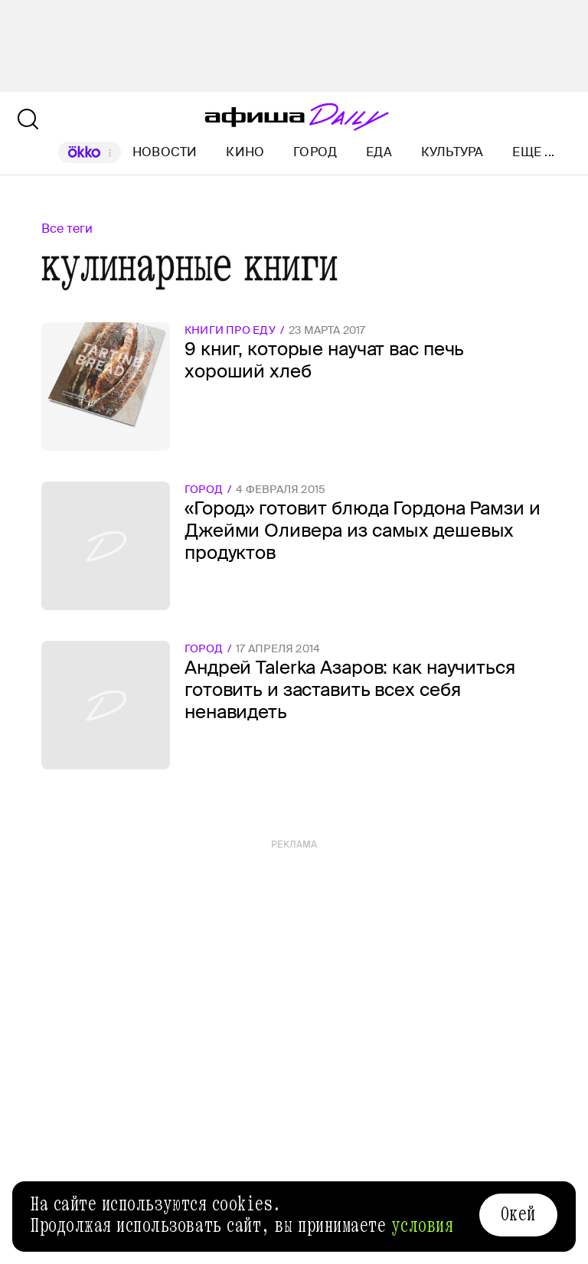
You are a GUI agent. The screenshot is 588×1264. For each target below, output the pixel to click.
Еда (379, 152)
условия (422, 1226)
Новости (165, 152)
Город (315, 152)
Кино (245, 152)
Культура (452, 152)
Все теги (67, 228)
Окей (518, 1214)
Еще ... (533, 152)
